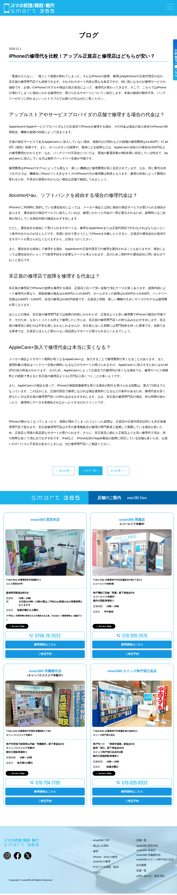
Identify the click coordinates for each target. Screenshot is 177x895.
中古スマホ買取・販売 (106, 868)
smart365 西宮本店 (147, 847)
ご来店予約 (45, 655)
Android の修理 (101, 862)
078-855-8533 (134, 783)
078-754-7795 (48, 783)
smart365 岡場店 (146, 851)
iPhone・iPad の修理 (105, 858)
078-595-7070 (134, 636)
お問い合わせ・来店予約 (150, 877)
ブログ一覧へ (88, 471)
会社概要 (141, 866)
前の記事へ (51, 471)
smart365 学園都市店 (148, 856)
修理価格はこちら (45, 646)
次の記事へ (126, 471)
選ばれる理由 (100, 847)
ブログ (97, 873)
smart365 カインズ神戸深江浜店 (154, 860)
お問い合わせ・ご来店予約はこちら (172, 69)
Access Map (18, 627)
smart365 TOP (101, 841)
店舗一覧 (141, 841)
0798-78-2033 (48, 636)
